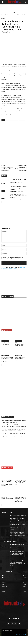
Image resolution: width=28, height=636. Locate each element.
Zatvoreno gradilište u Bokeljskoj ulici (16, 433)
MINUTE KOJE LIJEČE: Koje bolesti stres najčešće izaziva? (20, 359)
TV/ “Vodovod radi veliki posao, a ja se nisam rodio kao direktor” (20, 344)
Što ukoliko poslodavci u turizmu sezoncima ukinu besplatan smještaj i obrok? (17, 526)
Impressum (4, 633)
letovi (20, 119)
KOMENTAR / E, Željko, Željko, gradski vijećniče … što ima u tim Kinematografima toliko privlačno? (7, 483)
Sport (3, 198)
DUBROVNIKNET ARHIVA (21, 634)
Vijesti (6, 14)
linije (24, 119)
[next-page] (5, 202)
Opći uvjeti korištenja (21, 633)
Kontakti (14, 633)
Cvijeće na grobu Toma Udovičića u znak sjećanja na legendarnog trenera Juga (18, 188)
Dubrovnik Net (7, 36)
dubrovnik (16, 119)
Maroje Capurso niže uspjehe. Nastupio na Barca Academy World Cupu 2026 (18, 196)
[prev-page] (2, 202)
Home (2, 14)
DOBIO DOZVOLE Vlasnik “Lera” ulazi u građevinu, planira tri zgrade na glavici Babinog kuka (17, 534)
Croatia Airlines (9, 119)
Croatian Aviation (16, 70)
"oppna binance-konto (6, 420)
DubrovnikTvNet (5, 340)
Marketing (10, 633)
